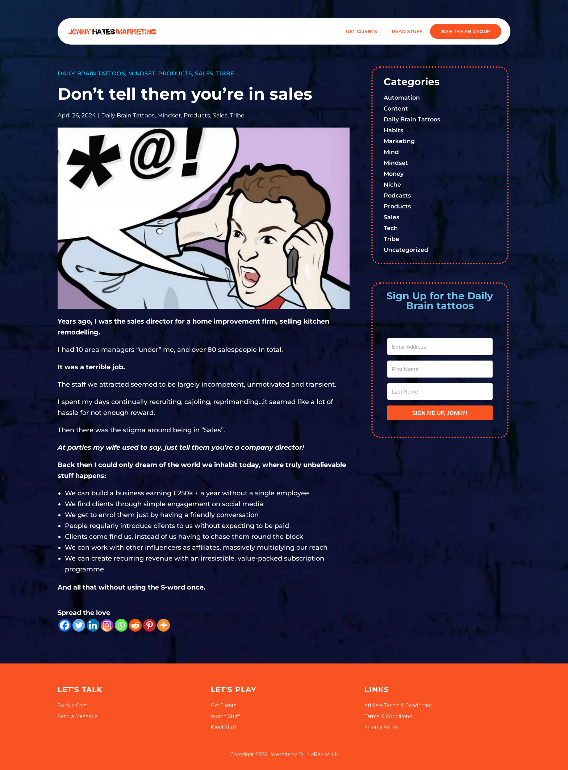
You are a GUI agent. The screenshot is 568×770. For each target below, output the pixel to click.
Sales (204, 73)
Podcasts (397, 195)
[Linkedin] (93, 625)
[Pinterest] (149, 625)
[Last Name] (440, 391)
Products (175, 73)
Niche (392, 184)
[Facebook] (64, 625)
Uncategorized (406, 249)
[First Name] (440, 369)
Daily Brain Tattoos (91, 73)
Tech (391, 228)
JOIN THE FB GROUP (465, 31)
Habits (393, 130)
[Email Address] (440, 346)
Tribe (225, 73)
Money (394, 173)
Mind (391, 152)
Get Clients (361, 31)
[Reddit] (135, 625)
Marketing (399, 141)
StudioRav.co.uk (318, 754)
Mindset (141, 73)
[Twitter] (78, 625)
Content (396, 108)
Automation (402, 97)
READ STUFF (407, 31)
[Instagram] (107, 625)
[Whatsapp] (121, 625)
